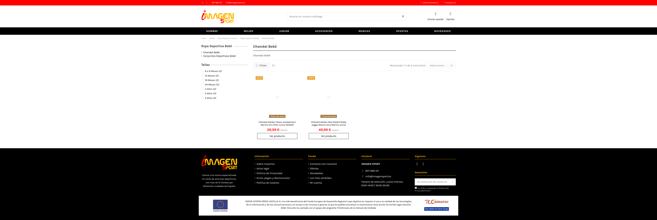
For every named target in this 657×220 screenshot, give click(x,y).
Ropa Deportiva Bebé (216, 46)
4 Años (210, 97)
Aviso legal (263, 168)
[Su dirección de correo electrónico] (432, 181)
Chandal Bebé (211, 52)
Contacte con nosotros (323, 163)
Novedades (316, 173)
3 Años (210, 93)
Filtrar (261, 65)
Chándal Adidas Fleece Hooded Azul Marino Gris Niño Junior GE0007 (277, 123)
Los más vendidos (320, 178)
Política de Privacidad (269, 173)
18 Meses (212, 80)
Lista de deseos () (429, 2)
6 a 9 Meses (213, 71)
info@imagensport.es (235, 2)
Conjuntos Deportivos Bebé (219, 55)
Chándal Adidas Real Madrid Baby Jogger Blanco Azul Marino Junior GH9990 (328, 125)
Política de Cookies (268, 182)
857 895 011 (217, 2)
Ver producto (277, 136)
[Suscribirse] (453, 181)
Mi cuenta (316, 182)
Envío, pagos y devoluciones (273, 178)
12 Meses (212, 75)
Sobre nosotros (266, 163)
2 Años (210, 88)
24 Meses (212, 84)
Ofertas (314, 168)
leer (428, 190)
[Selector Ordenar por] (438, 65)
